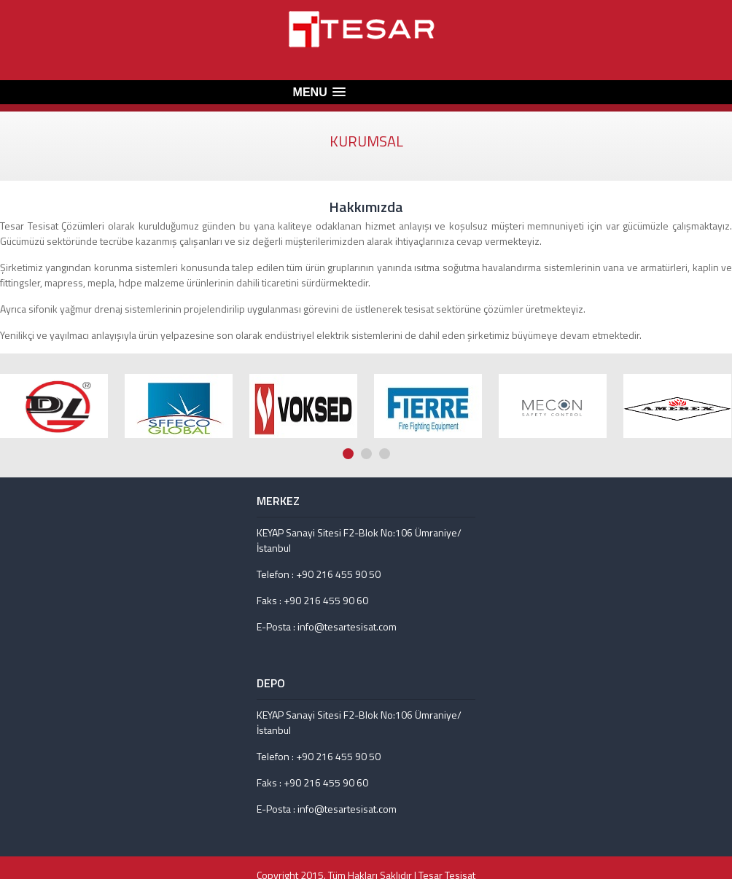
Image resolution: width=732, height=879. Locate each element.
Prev (711, 340)
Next (725, 340)
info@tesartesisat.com (347, 626)
